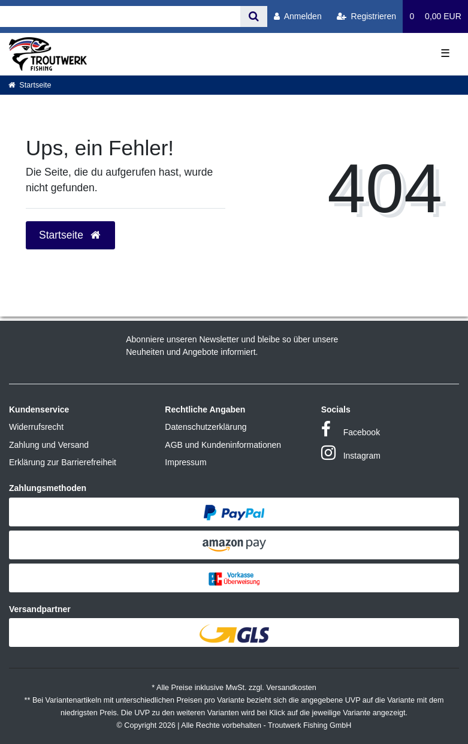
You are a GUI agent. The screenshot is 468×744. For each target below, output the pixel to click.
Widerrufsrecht (36, 427)
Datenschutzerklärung (205, 427)
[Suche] (253, 16)
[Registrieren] (366, 16)
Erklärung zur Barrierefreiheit (62, 462)
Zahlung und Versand (49, 445)
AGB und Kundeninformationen (223, 445)
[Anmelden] (297, 16)
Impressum (185, 462)
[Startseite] (30, 85)
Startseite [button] (70, 235)
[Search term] (120, 16)
